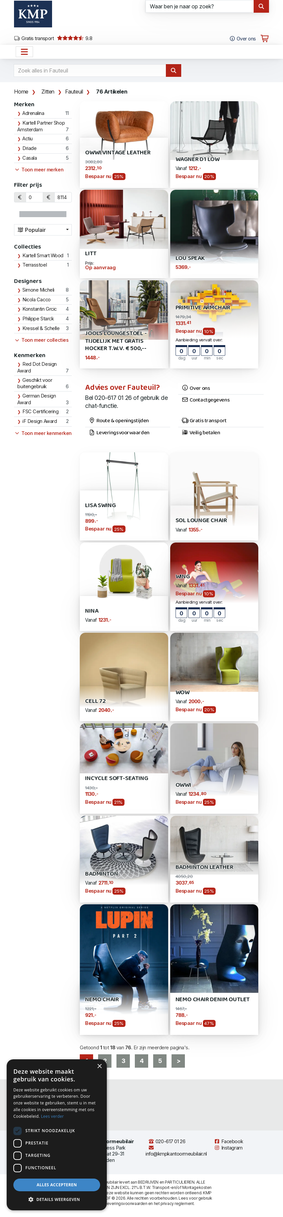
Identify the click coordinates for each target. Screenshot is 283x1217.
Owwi (183, 785)
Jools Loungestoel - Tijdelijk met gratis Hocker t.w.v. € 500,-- (116, 341)
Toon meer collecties (41, 340)
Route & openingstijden (118, 421)
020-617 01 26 (166, 1141)
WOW (183, 693)
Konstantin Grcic (39, 309)
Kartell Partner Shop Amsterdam (41, 126)
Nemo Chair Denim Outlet (213, 1000)
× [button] (99, 1066)
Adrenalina (33, 113)
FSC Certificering (40, 412)
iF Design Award (39, 421)
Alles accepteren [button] (57, 1185)
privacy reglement (177, 1203)
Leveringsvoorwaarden (119, 433)
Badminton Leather (204, 867)
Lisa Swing (100, 505)
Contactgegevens (206, 400)
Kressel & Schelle (40, 328)
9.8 (74, 38)
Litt (90, 254)
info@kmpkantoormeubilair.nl (176, 1151)
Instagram (228, 1148)
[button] (56, 1200)
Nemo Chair (101, 1000)
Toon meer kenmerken (42, 433)
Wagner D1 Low (198, 159)
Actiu (27, 139)
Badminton (101, 874)
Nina (91, 611)
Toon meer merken (38, 170)
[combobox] (43, 230)
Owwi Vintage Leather (117, 153)
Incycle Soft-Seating (116, 778)
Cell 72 (95, 701)
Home (21, 91)
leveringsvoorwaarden (126, 1203)
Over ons (196, 388)
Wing (183, 577)
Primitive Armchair (203, 308)
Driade (29, 148)
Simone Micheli (38, 290)
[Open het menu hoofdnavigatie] (24, 51)
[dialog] (57, 1134)
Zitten (47, 91)
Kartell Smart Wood (42, 256)
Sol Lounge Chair (201, 520)
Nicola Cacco (36, 300)
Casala (29, 158)
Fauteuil (74, 91)
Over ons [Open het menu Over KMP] (242, 39)
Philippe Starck (38, 319)
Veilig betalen (201, 433)
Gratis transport (34, 38)
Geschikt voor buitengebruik (34, 383)
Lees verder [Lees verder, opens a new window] (52, 1116)
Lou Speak (190, 258)
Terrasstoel (34, 265)
